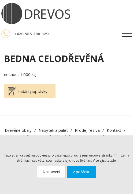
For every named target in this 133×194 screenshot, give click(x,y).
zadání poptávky (32, 91)
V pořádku (81, 171)
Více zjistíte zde (104, 160)
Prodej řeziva (87, 130)
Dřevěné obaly (18, 130)
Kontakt (114, 130)
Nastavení (51, 171)
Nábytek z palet (53, 130)
